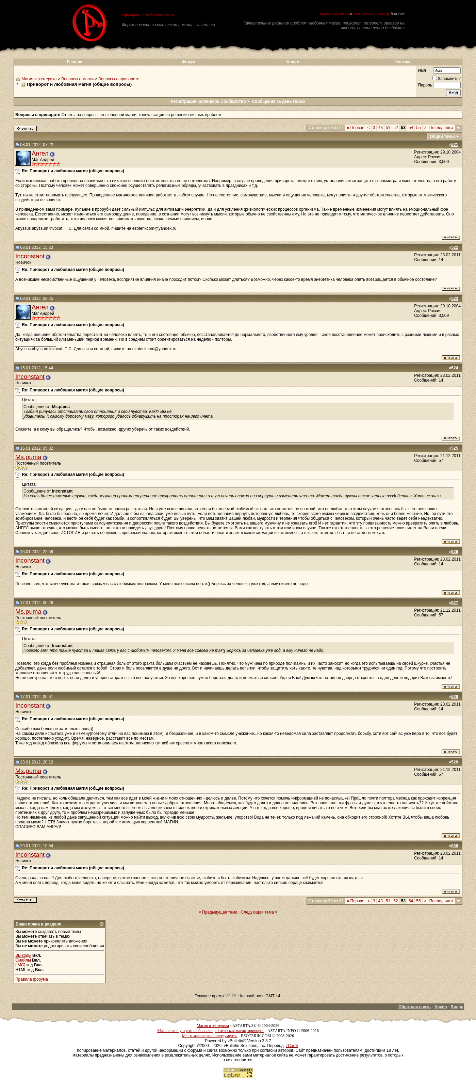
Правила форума (31, 979)
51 (388, 127)
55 (418, 127)
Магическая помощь (371, 14)
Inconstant (30, 256)
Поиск (299, 101)
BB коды (23, 955)
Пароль (425, 85)
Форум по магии (334, 14)
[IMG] (20, 965)
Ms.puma (28, 457)
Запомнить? (446, 78)
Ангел (40, 153)
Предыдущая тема (219, 912)
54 (411, 127)
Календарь (208, 101)
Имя (422, 70)
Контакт (403, 62)
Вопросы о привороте (118, 79)
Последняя (441, 127)
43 (380, 127)
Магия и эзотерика (38, 79)
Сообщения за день (272, 101)
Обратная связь (414, 1006)
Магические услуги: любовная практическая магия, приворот (210, 1030)
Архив (440, 1006)
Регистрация (183, 101)
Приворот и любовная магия (148, 15)
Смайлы (23, 960)
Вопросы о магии (77, 79)
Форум (188, 62)
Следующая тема (257, 912)
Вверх (457, 1006)
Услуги (292, 62)
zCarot (292, 1045)
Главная (75, 62)
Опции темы (442, 136)
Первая (355, 127)
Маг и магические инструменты (209, 1035)
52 (395, 127)
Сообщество (235, 101)
